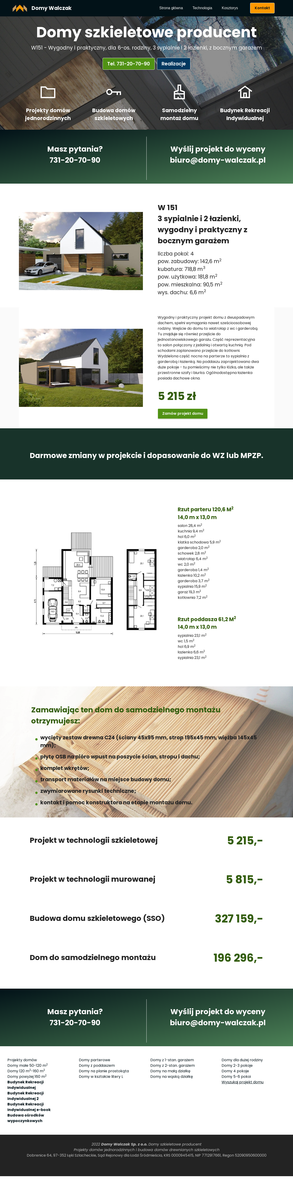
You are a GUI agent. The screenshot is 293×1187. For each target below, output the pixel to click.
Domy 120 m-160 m (26, 1115)
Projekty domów (22, 1104)
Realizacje (175, 64)
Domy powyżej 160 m (27, 1121)
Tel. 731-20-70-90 (127, 64)
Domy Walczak (52, 8)
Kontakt (262, 8)
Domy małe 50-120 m (27, 1110)
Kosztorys (230, 8)
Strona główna (171, 8)
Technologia (202, 8)
